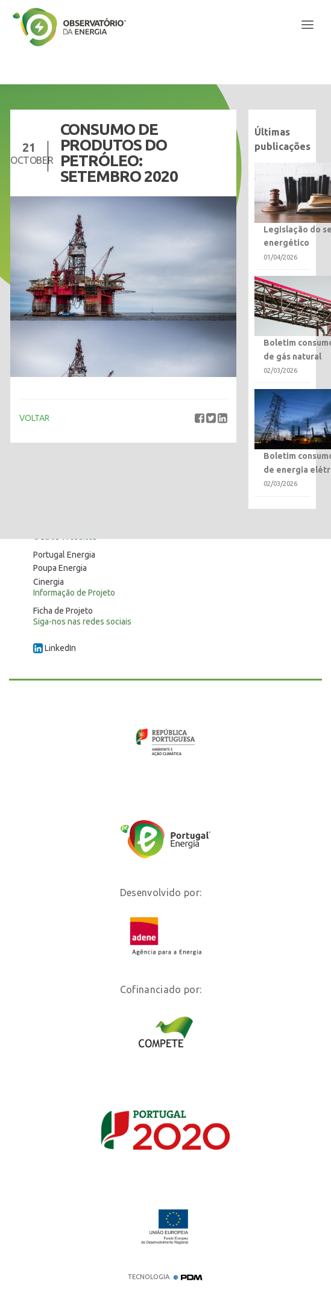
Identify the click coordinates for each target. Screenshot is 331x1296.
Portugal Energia (64, 554)
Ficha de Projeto (63, 610)
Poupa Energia (60, 568)
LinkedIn (54, 648)
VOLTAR (34, 418)
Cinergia (48, 582)
